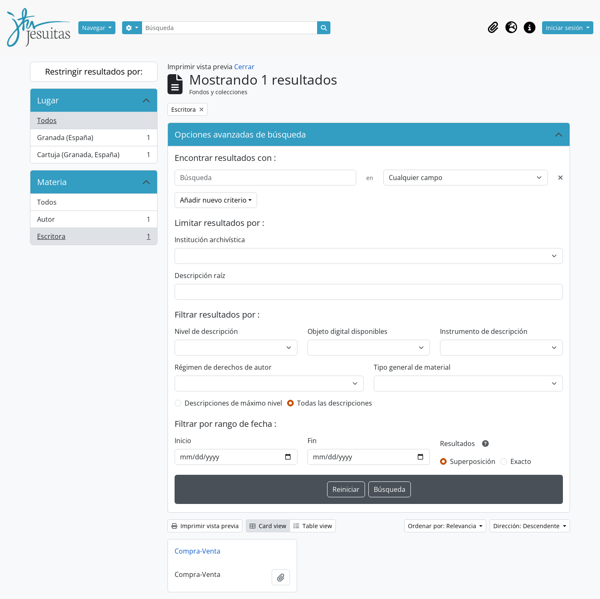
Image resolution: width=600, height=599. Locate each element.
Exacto (520, 461)
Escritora (93, 238)
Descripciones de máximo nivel (233, 403)
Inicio (183, 440)
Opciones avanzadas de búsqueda (240, 134)
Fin (312, 440)
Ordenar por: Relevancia (443, 526)
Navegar (94, 28)
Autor (93, 221)
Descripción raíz (200, 275)
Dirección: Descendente (527, 526)
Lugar (48, 100)
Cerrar (244, 66)
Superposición (472, 461)
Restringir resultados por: (93, 71)
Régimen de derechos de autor (223, 367)
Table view (312, 526)
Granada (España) (93, 139)
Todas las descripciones (334, 403)
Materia (52, 182)
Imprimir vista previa (205, 526)
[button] (493, 27)
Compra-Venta (197, 551)
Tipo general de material (412, 367)
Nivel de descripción (206, 331)
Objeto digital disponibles (348, 331)
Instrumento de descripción (484, 331)
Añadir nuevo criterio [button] (213, 200)
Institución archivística (210, 239)
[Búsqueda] (230, 27)
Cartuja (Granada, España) (93, 156)
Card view (268, 526)
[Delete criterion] (560, 178)
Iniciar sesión (565, 28)
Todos (47, 120)
